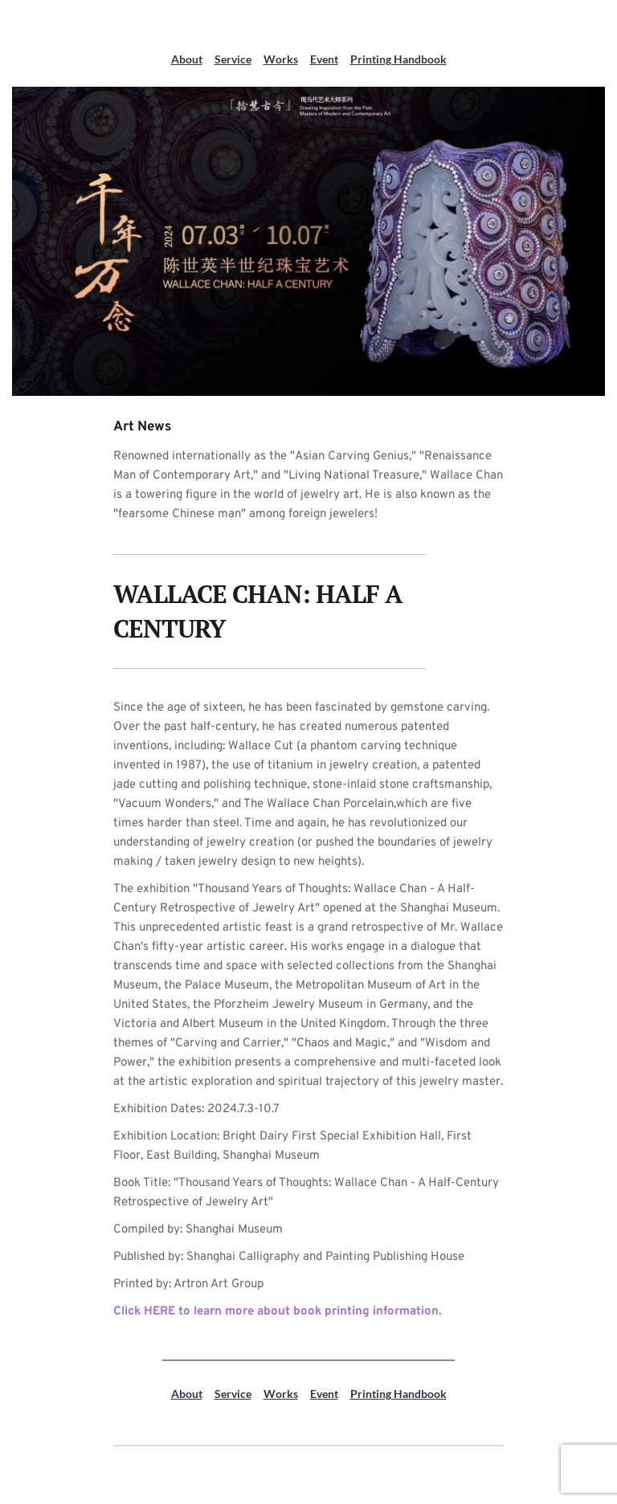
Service (233, 59)
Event (324, 59)
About (186, 59)
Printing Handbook (398, 59)
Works (281, 59)
